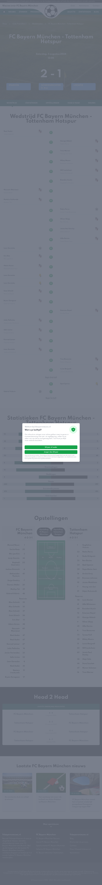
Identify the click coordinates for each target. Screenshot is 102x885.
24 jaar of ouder (51, 447)
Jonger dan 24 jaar (51, 452)
